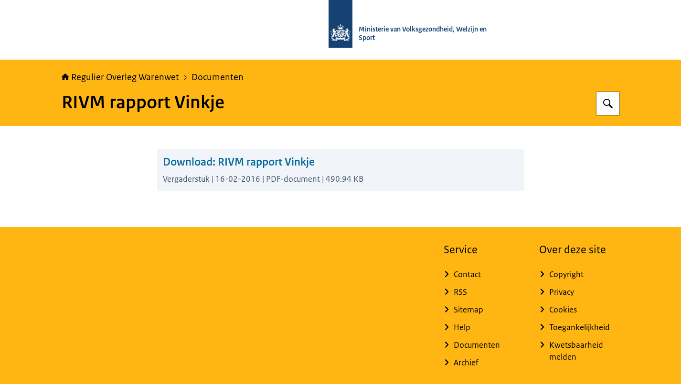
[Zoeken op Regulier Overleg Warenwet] (607, 103)
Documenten (218, 77)
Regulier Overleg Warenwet (120, 77)
